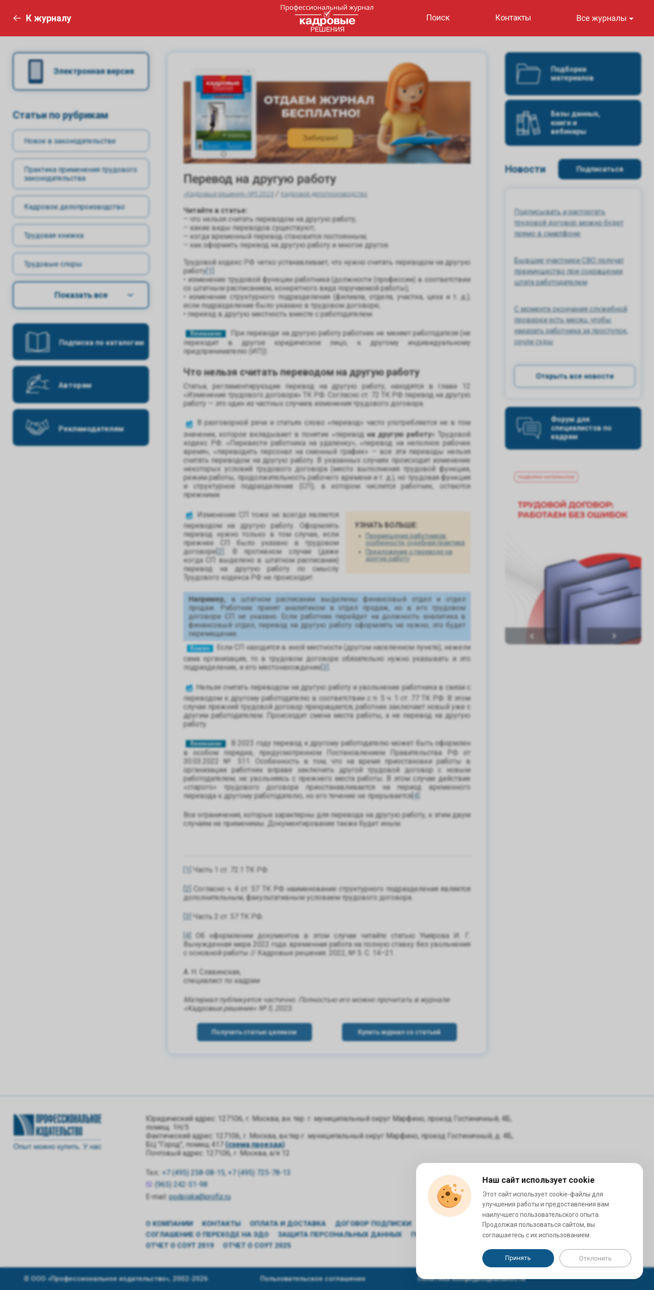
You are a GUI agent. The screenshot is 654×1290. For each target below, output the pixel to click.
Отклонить (595, 1258)
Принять (518, 1257)
